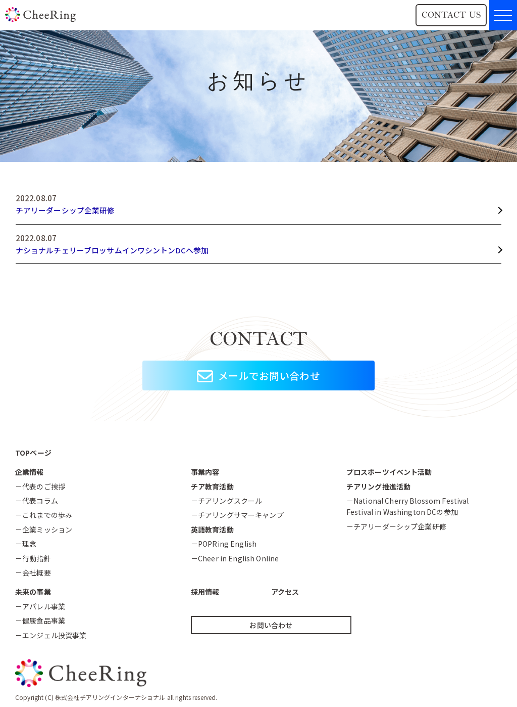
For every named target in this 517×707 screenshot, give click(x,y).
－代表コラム (36, 501)
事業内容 (205, 472)
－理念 (25, 544)
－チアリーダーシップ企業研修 (396, 526)
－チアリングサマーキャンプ (237, 515)
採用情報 (205, 592)
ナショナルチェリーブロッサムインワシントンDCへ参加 (112, 250)
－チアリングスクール (226, 501)
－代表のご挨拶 (40, 486)
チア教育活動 (212, 486)
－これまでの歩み (43, 515)
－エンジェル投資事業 (50, 635)
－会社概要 (33, 572)
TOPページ (33, 453)
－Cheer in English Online (235, 558)
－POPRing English (223, 544)
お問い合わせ (270, 625)
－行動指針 (33, 558)
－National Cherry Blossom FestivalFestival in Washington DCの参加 (407, 506)
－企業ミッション (43, 529)
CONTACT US (451, 15)
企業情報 (29, 472)
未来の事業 (33, 592)
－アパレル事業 (40, 606)
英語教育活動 (212, 529)
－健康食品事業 (40, 620)
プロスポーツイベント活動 (389, 472)
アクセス (285, 592)
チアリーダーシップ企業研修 (65, 210)
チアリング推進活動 (378, 486)
